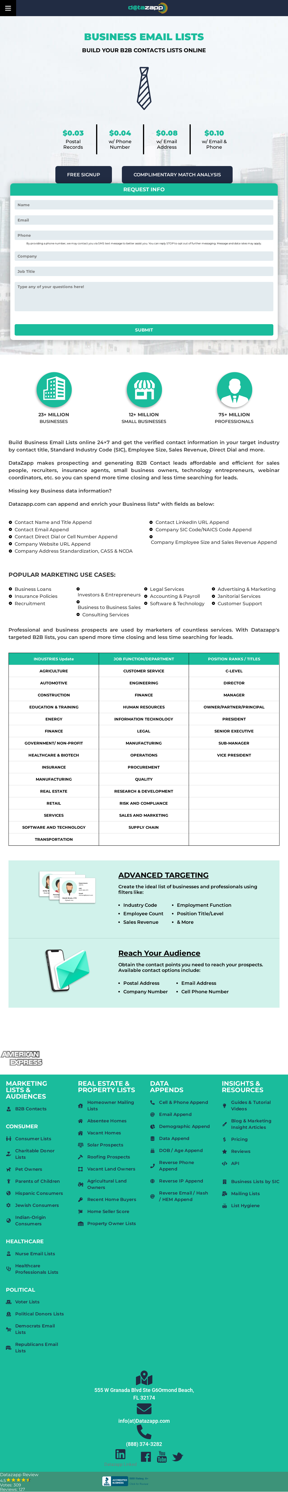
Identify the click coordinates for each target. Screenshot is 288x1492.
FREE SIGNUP (83, 174)
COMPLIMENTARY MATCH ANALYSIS (177, 174)
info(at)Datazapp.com (144, 1421)
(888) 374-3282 (144, 1444)
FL (136, 1398)
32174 (147, 1398)
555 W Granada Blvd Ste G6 (126, 1390)
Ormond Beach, (176, 1390)
